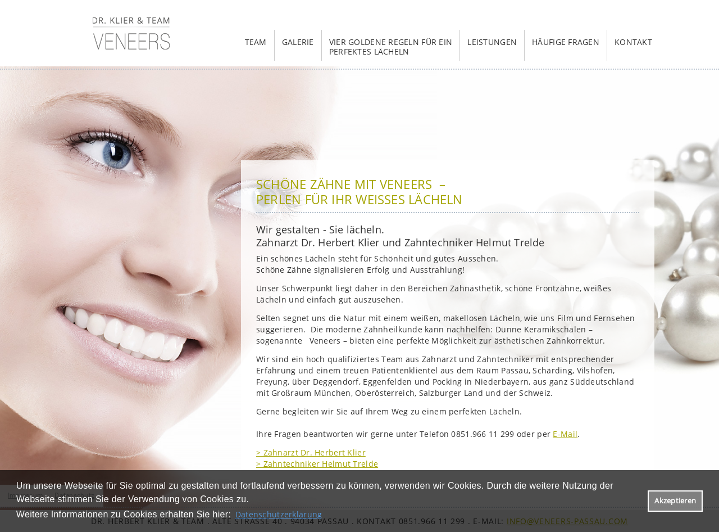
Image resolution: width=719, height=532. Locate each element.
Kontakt (633, 42)
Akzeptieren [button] (675, 501)
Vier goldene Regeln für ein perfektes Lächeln (391, 47)
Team (256, 42)
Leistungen (492, 42)
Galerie (298, 42)
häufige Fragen (565, 42)
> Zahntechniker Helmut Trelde (317, 463)
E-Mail (565, 434)
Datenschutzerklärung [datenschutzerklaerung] (278, 514)
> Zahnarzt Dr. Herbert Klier (311, 452)
